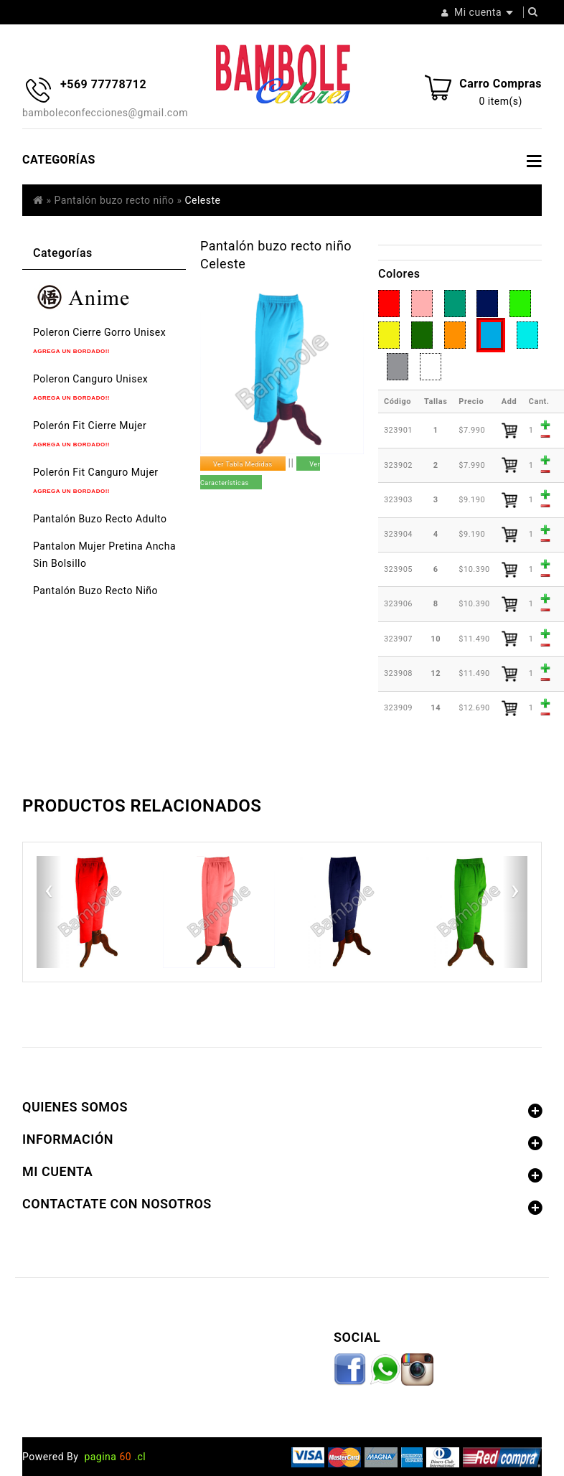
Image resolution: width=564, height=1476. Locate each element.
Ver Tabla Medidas (243, 464)
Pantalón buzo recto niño (114, 200)
